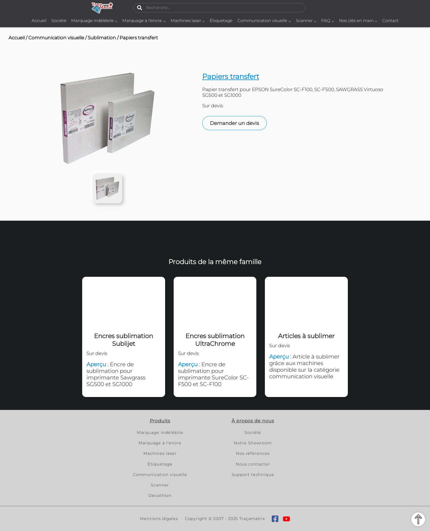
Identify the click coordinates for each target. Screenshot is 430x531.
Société (58, 20)
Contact (390, 20)
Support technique (253, 474)
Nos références (253, 453)
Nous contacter (253, 464)
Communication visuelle (264, 20)
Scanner (306, 20)
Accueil (39, 20)
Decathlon (159, 495)
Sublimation (102, 37)
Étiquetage (221, 20)
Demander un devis (234, 123)
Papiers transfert (139, 37)
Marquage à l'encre (144, 20)
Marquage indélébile (94, 20)
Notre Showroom (253, 442)
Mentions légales (159, 518)
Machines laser (188, 20)
